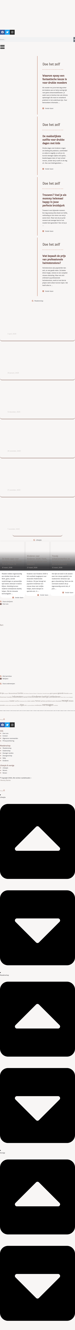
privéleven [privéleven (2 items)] (49, 701)
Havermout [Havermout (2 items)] (3, 697)
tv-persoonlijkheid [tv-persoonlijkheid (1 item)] (31, 705)
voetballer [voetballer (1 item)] (56, 705)
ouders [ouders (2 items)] (33, 701)
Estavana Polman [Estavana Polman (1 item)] (32, 693)
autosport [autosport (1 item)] (6, 693)
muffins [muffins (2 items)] (17, 701)
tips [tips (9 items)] (22, 704)
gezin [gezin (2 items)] (51, 693)
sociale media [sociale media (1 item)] (8, 705)
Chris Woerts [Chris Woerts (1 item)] (26, 693)
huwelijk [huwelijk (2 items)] (9, 697)
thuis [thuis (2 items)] (18, 705)
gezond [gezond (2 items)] (55, 693)
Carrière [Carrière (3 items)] (20, 693)
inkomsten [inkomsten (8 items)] (17, 696)
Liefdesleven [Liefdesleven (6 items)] (55, 697)
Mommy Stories (5, 780)
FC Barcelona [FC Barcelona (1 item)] (39, 693)
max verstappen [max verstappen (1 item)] (69, 697)
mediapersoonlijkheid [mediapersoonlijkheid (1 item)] (4, 701)
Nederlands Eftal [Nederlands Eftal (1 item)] (23, 701)
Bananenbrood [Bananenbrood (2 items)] (13, 693)
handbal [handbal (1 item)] (70, 693)
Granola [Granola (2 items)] (66, 693)
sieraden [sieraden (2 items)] (2, 705)
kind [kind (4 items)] (30, 697)
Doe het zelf (51, 64)
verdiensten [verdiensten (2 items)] (38, 705)
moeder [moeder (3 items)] (12, 701)
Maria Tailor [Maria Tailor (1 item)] (63, 697)
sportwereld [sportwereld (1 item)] (13, 705)
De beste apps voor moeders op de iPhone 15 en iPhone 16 (12, 561)
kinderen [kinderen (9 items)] (37, 696)
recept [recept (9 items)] (65, 700)
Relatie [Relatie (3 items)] (71, 701)
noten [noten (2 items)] (28, 701)
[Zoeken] (74, 39)
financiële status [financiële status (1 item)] (46, 693)
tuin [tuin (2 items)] (25, 705)
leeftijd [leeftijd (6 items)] (45, 697)
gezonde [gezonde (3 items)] (61, 693)
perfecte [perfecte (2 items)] (43, 701)
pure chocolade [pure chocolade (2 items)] (56, 701)
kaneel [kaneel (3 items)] (25, 697)
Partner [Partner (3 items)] (37, 701)
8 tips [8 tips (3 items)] (2, 693)
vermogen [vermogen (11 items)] (47, 704)
